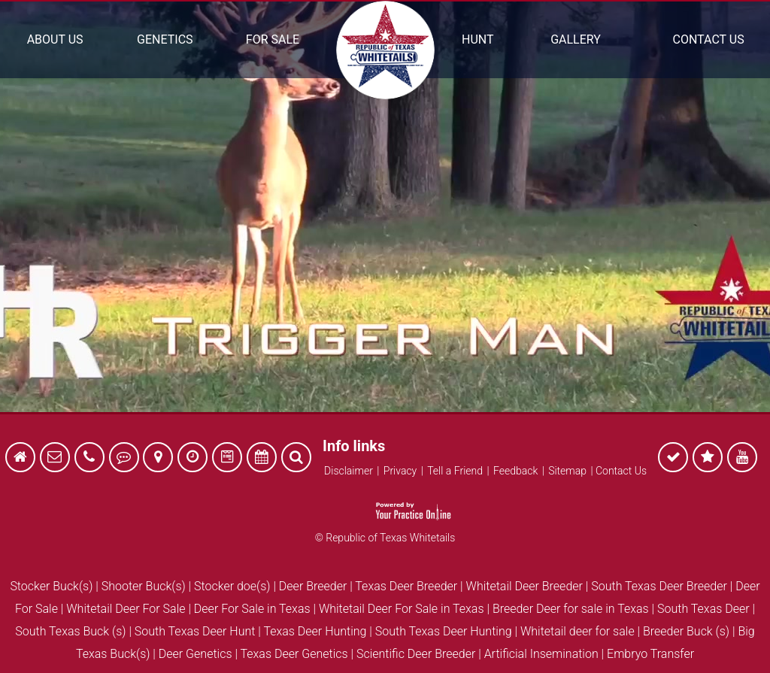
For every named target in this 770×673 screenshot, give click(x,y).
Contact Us (708, 39)
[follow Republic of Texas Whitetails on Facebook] (673, 459)
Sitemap (567, 471)
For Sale (272, 39)
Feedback (515, 471)
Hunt (478, 39)
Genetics (164, 39)
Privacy (400, 471)
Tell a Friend (455, 471)
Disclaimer (348, 471)
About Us (55, 39)
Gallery (575, 39)
